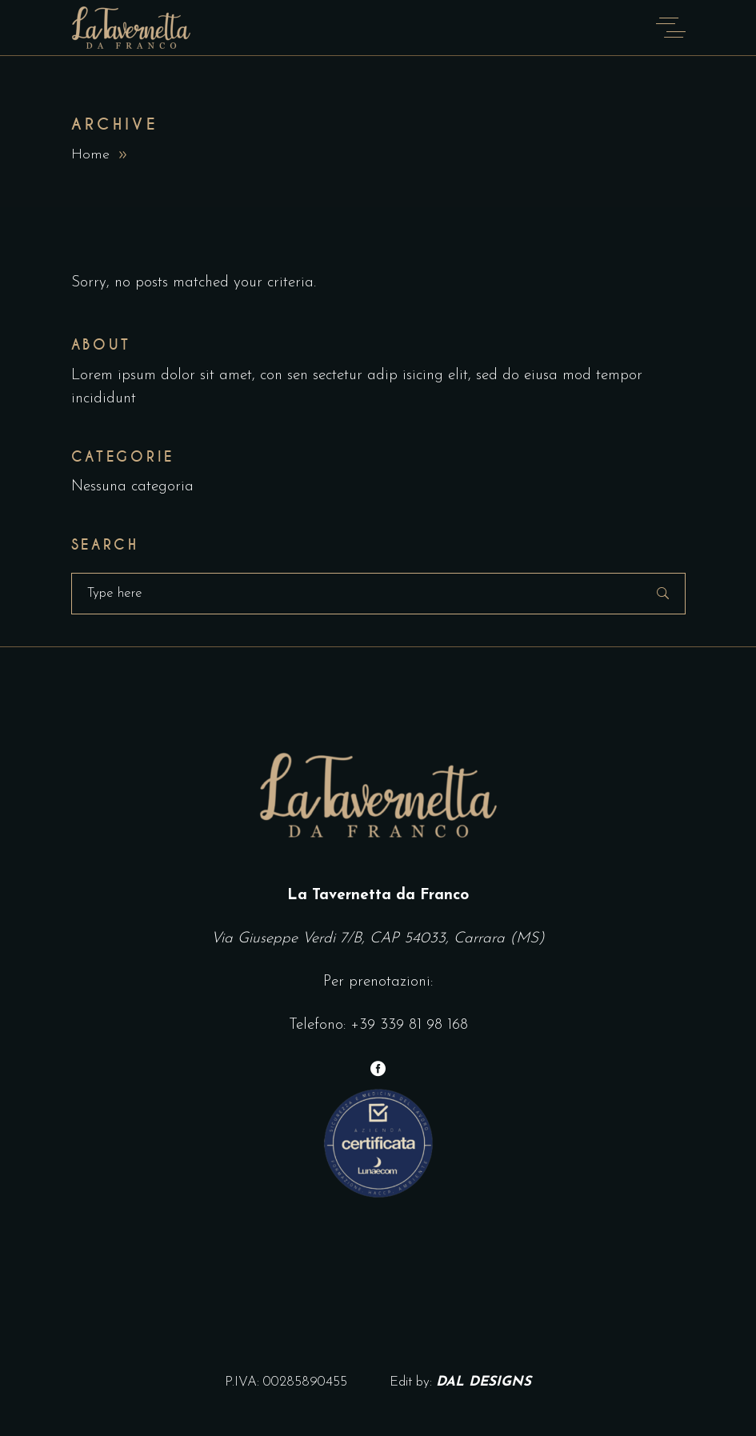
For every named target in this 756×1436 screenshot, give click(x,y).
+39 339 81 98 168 (409, 1025)
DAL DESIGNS (483, 1382)
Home (90, 154)
